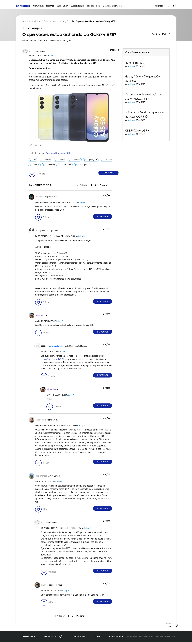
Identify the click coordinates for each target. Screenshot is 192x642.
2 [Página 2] (95, 185)
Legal (97, 636)
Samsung (51, 165)
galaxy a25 (93, 160)
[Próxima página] (105, 185)
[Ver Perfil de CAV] (31, 51)
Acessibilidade (27, 636)
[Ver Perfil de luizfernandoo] (41, 476)
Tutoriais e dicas (93, 6)
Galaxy (62, 160)
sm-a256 (67, 165)
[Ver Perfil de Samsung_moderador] (54, 346)
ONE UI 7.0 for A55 (136, 130)
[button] (114, 50)
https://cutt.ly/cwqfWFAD (53, 359)
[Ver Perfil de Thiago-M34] (41, 420)
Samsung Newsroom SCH (58, 153)
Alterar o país (116, 636)
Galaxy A (52, 56)
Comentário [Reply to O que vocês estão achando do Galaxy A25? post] (108, 173)
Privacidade (79, 636)
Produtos (50, 6)
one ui (36, 165)
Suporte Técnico (77, 6)
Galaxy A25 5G (35, 145)
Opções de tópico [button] (160, 34)
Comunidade (38, 6)
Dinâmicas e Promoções (112, 6)
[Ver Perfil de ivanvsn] (44, 585)
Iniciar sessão (160, 6)
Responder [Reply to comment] (102, 216)
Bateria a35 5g (133, 62)
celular (48, 160)
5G (35, 160)
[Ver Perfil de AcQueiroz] (40, 197)
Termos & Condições (54, 636)
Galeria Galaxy (62, 6)
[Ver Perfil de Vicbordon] (40, 315)
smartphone (84, 165)
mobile (109, 160)
